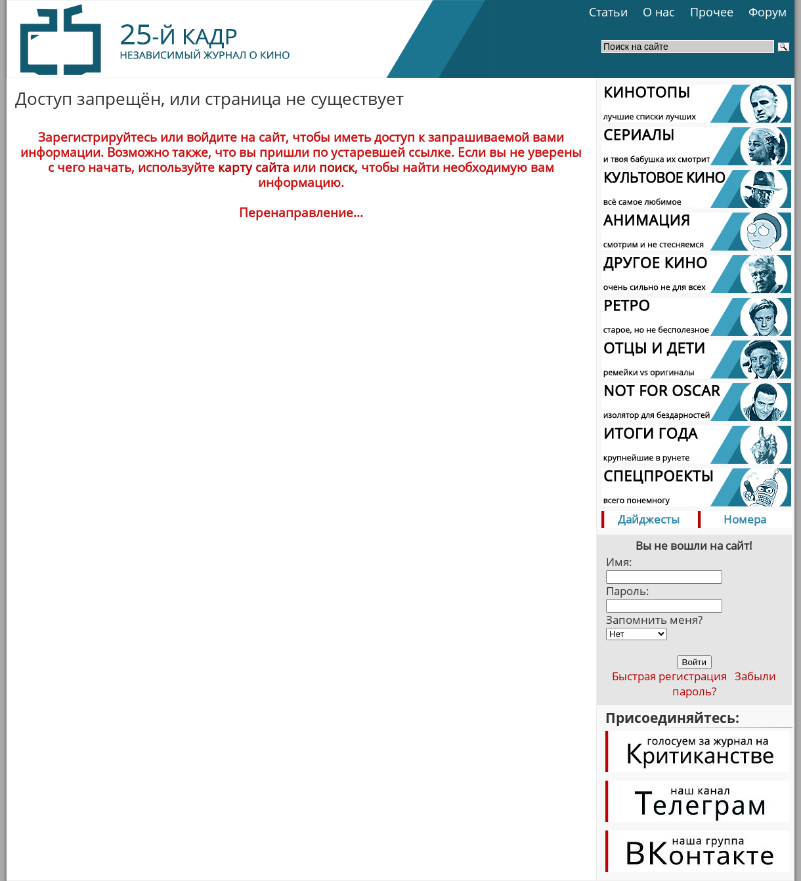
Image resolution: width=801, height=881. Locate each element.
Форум (767, 12)
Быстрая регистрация (669, 676)
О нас (659, 12)
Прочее (711, 12)
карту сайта (254, 167)
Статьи (608, 12)
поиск (337, 167)
